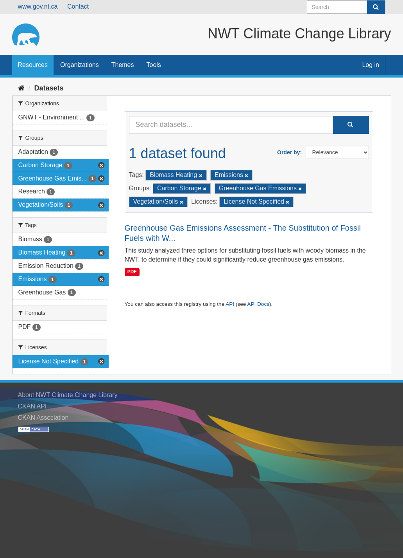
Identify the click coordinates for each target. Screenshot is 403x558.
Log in (370, 64)
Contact (78, 6)
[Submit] (376, 7)
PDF (132, 271)
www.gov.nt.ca (38, 6)
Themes (122, 64)
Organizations (79, 64)
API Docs (258, 304)
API (230, 304)
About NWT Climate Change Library (68, 395)
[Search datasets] (346, 7)
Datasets (49, 88)
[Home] (21, 88)
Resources (33, 64)
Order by (288, 152)
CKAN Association (43, 417)
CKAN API (32, 406)
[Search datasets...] (231, 125)
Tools (154, 64)
